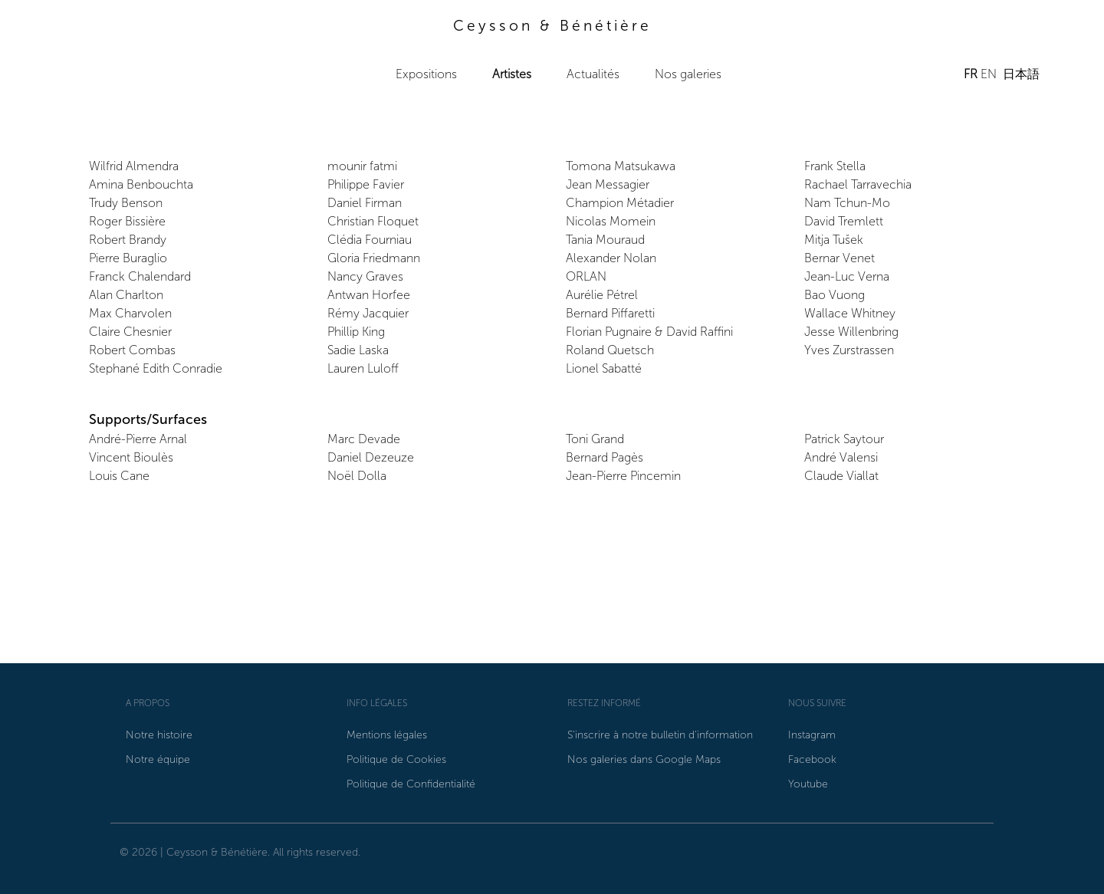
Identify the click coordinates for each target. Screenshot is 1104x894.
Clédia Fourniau (369, 239)
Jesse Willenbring (851, 331)
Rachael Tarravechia (858, 184)
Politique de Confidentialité (411, 783)
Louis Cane (119, 475)
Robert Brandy (127, 239)
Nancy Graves (365, 276)
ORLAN (586, 276)
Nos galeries (688, 74)
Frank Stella (835, 166)
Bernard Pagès (604, 457)
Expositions (426, 74)
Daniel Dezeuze (370, 457)
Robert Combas (132, 350)
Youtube (808, 783)
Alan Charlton (126, 295)
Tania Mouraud (605, 239)
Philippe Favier (365, 184)
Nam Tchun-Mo (847, 203)
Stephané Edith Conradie (155, 368)
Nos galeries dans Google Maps (644, 759)
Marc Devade (363, 439)
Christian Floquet (373, 221)
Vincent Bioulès (131, 457)
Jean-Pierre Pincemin (623, 475)
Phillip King (356, 331)
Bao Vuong (834, 295)
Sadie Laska (358, 350)
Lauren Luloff (363, 368)
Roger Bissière (127, 221)
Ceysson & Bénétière (552, 26)
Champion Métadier (620, 203)
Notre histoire (159, 734)
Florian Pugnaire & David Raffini (649, 331)
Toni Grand (595, 439)
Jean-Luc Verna (846, 276)
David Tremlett (843, 221)
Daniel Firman (364, 203)
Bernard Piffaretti (610, 313)
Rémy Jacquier (368, 313)
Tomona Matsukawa (620, 166)
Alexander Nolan (611, 258)
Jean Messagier (607, 184)
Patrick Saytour (844, 439)
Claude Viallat (841, 475)
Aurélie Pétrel (602, 295)
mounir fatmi (362, 166)
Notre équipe (158, 759)
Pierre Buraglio (128, 258)
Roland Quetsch (610, 350)
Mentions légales (387, 734)
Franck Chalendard (140, 276)
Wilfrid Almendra (134, 166)
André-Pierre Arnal (138, 439)
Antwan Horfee (368, 295)
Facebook (812, 759)
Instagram (812, 734)
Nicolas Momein (611, 221)
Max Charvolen (130, 313)
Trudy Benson (126, 203)
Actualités (593, 74)
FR (971, 74)
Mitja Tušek (833, 239)
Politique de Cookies (396, 759)
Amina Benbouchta (141, 184)
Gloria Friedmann (373, 258)
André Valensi (841, 457)
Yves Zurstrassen (849, 350)
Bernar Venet (839, 258)
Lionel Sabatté (604, 368)
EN (989, 74)
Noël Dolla (356, 475)
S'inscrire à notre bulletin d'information (660, 734)
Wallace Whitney (849, 313)
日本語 (1021, 74)
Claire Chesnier (130, 331)
